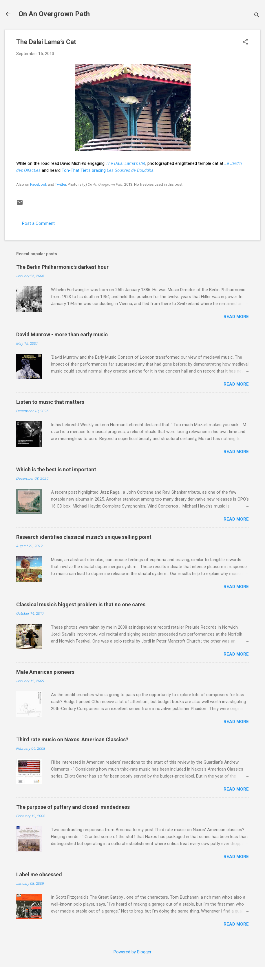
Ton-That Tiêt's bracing (107, 170)
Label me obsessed (39, 874)
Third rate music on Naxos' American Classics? (72, 739)
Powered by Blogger (132, 952)
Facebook (38, 184)
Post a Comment (38, 223)
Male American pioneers (45, 672)
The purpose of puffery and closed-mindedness (73, 807)
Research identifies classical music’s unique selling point (83, 537)
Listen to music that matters (50, 402)
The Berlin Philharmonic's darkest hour (62, 267)
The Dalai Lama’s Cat (125, 163)
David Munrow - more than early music (62, 334)
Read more (236, 316)
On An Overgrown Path (54, 14)
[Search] (256, 16)
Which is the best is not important (56, 469)
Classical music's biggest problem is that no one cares (80, 604)
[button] (245, 42)
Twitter (60, 184)
